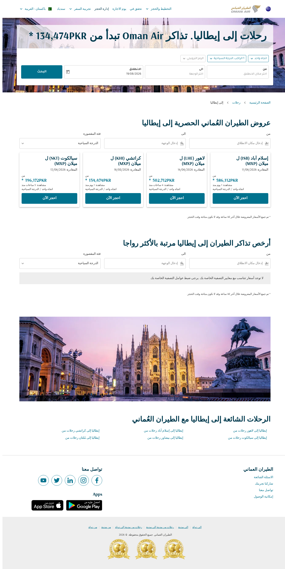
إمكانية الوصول (261, 496)
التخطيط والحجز (155, 9)
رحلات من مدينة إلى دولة (126, 527)
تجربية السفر (76, 9)
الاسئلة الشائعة (261, 477)
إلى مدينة (181, 527)
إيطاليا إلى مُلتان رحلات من (80, 438)
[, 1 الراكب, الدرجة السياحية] (226, 58)
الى (199, 69)
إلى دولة (194, 527)
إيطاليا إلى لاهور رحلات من (248, 430)
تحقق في (133, 9)
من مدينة (103, 527)
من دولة (90, 527)
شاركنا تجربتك (261, 483)
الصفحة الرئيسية (257, 102)
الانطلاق (133, 69)
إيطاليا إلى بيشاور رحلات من (163, 438)
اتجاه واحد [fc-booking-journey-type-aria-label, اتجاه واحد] (258, 58)
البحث (39, 72)
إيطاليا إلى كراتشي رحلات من (78, 430)
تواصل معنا (263, 490)
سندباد (59, 9)
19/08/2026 (131, 74)
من (262, 69)
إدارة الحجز (99, 9)
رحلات (234, 102)
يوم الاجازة (117, 9)
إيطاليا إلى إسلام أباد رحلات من (161, 430)
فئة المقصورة (89, 134)
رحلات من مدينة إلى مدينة (157, 527)
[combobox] (235, 74)
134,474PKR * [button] (55, 36)
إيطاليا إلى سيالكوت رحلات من (245, 438)
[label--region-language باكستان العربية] (33, 9)
